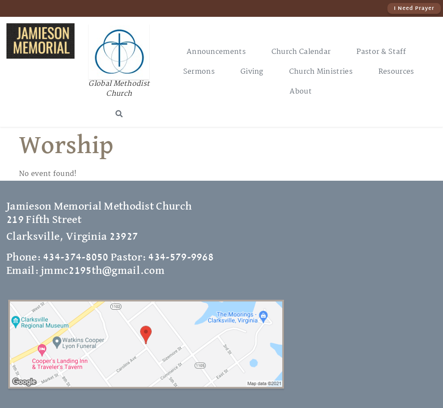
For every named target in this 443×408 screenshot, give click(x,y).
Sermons (199, 72)
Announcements (216, 52)
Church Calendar (301, 52)
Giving (251, 72)
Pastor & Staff (381, 52)
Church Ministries (321, 72)
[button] (118, 113)
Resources (396, 72)
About (301, 91)
